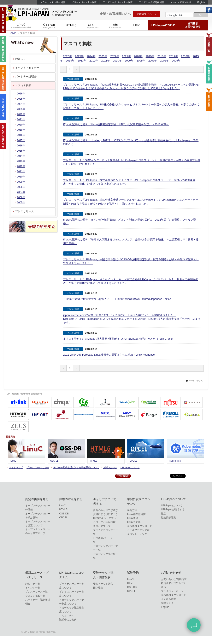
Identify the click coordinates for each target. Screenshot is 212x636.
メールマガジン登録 (180, 2)
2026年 (67, 56)
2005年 (176, 60)
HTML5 (71, 25)
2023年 (103, 56)
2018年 (161, 56)
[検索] (178, 15)
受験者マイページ (147, 14)
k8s (115, 25)
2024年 (91, 56)
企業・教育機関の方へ (115, 14)
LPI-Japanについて (163, 25)
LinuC (21, 25)
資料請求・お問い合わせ (193, 25)
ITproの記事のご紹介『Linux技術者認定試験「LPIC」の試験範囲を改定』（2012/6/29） (116, 124)
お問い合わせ (110, 467)
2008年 (141, 60)
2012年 (93, 60)
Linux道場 (132, 518)
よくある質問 (168, 599)
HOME (12, 33)
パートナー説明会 (26, 76)
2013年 (82, 60)
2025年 (79, 56)
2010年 (117, 60)
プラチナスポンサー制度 (52, 2)
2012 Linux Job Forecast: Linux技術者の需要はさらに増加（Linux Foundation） (111, 354)
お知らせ (20, 58)
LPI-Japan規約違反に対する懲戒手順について (76, 467)
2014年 (70, 60)
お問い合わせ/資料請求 (174, 579)
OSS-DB (49, 25)
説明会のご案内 (68, 619)
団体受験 (98, 587)
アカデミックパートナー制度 (117, 2)
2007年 (152, 60)
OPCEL (93, 25)
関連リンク (167, 603)
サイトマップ (16, 467)
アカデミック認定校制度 (151, 2)
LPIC (137, 25)
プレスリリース (24, 211)
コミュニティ (66, 615)
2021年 (126, 56)
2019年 (150, 56)
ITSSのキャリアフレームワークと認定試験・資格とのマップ (106, 522)
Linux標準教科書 (136, 514)
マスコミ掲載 (23, 85)
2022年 (114, 56)
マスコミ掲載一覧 (35, 595)
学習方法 (132, 510)
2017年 (173, 56)
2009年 (129, 60)
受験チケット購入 (103, 583)
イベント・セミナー (27, 67)
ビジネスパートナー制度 (83, 2)
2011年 (105, 60)
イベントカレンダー (138, 534)
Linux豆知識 (134, 522)
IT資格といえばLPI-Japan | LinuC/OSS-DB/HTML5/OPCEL (47, 12)
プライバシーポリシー (37, 467)
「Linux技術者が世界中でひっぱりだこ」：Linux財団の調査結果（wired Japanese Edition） (118, 299)
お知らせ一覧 (32, 583)
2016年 (185, 56)
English (201, 2)
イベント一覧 (32, 587)
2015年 (21, 150)
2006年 (164, 60)
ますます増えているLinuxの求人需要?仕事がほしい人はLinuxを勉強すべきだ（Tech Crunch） (119, 338)
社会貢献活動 (168, 517)
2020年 (138, 56)
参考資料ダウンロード (139, 526)
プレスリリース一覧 (36, 591)
